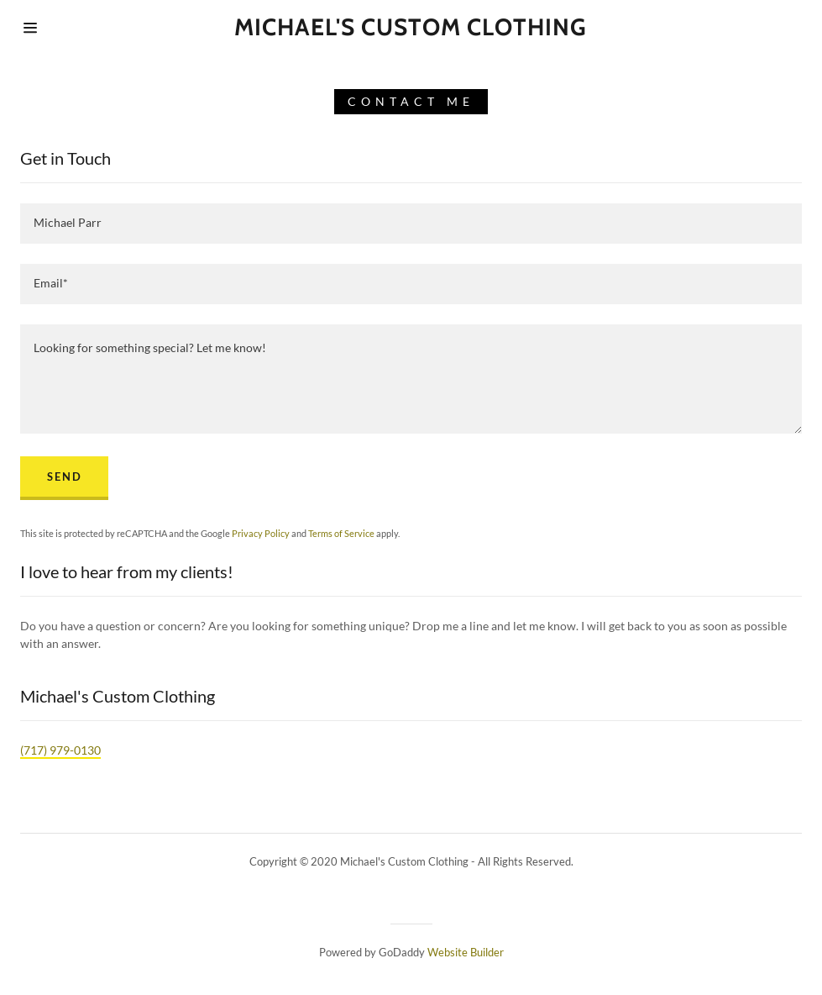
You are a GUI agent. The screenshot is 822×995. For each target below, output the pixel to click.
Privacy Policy (261, 533)
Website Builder (465, 952)
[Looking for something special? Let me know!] (411, 379)
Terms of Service (341, 533)
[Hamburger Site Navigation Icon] (79, 28)
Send (64, 476)
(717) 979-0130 (60, 750)
